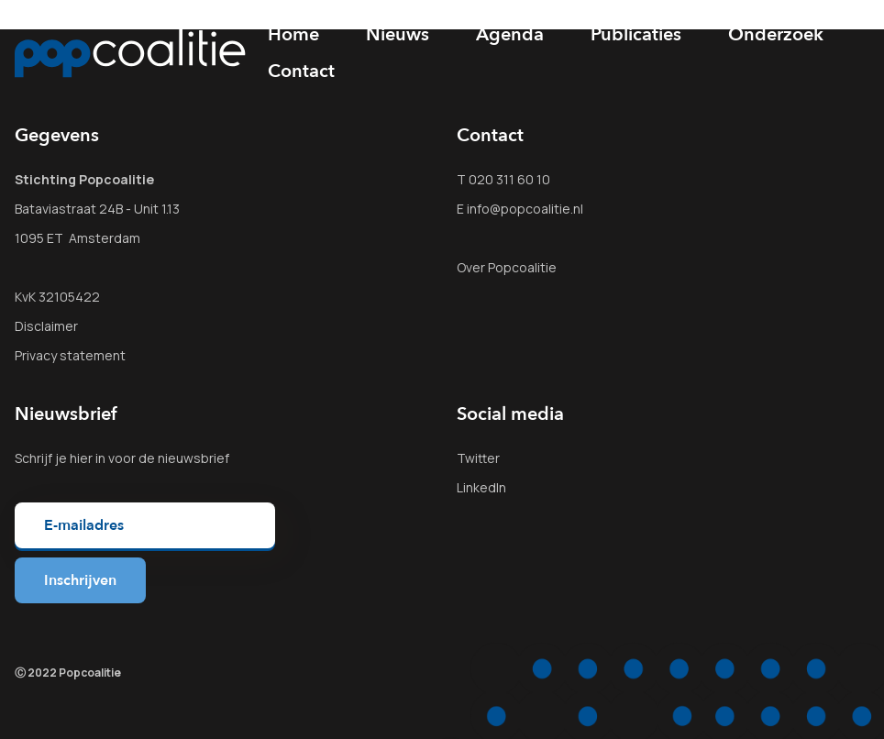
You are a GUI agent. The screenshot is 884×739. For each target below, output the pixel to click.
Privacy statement (70, 355)
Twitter (478, 458)
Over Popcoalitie (507, 267)
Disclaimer (46, 326)
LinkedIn (481, 487)
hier (81, 458)
